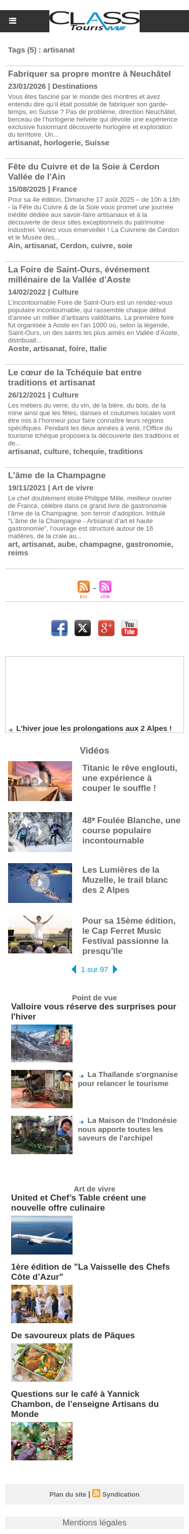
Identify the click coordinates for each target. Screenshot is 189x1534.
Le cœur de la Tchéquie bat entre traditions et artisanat (75, 377)
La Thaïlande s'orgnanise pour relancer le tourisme (128, 1079)
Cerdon (73, 245)
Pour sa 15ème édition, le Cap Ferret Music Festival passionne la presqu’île (128, 936)
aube (66, 544)
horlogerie (62, 142)
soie (125, 245)
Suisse (97, 142)
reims (18, 552)
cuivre (102, 245)
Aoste (18, 348)
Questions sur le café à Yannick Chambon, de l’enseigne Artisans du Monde (85, 1404)
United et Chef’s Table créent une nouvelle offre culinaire (78, 1203)
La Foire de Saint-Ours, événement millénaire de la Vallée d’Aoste (79, 275)
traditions (125, 451)
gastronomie (148, 544)
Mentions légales (94, 1522)
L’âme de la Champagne (57, 475)
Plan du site (67, 1494)
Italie (98, 348)
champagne (100, 544)
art (13, 544)
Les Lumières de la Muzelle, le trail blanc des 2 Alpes (125, 880)
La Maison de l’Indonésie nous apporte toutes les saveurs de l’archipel (127, 1129)
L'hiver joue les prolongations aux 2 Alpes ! (94, 730)
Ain (14, 245)
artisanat (24, 142)
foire (77, 348)
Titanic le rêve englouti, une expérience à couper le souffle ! (129, 778)
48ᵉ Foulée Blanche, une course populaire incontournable (131, 830)
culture (56, 451)
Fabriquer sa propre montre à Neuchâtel (89, 74)
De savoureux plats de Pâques (73, 1335)
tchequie (88, 451)
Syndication (121, 1494)
